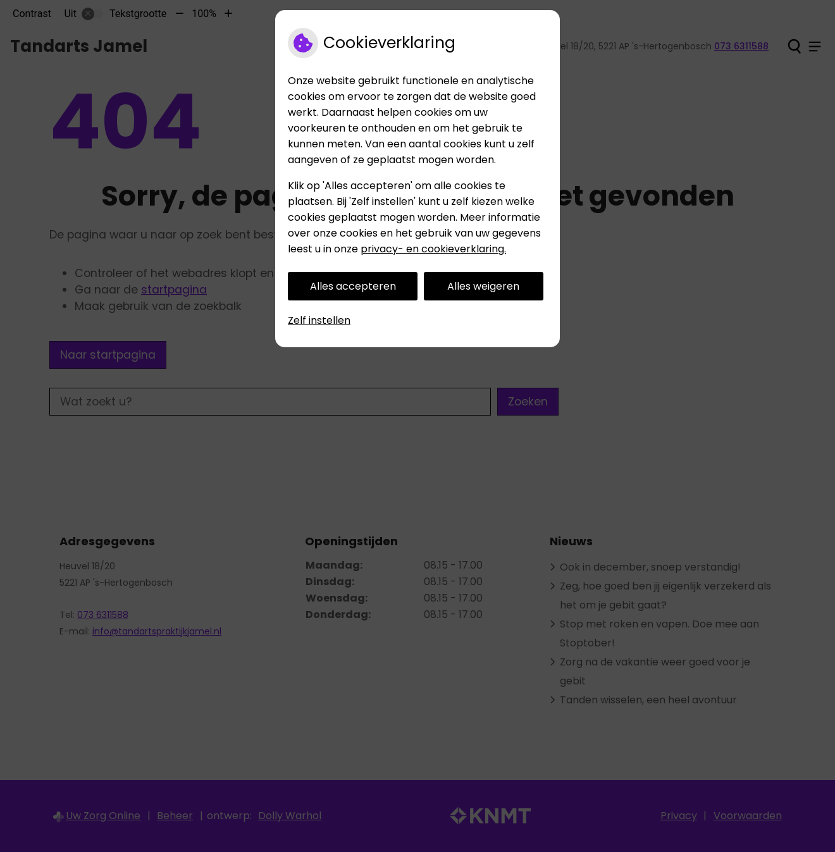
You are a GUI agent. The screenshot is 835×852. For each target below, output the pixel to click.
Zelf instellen (319, 320)
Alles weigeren (483, 286)
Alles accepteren (353, 286)
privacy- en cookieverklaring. (433, 249)
